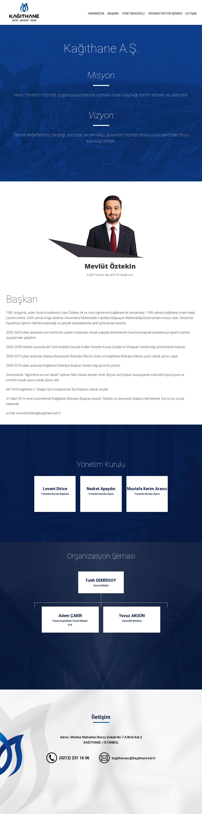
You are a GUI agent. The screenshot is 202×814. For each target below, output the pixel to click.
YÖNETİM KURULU (133, 13)
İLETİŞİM (191, 13)
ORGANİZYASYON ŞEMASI (165, 13)
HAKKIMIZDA (96, 13)
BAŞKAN (113, 13)
